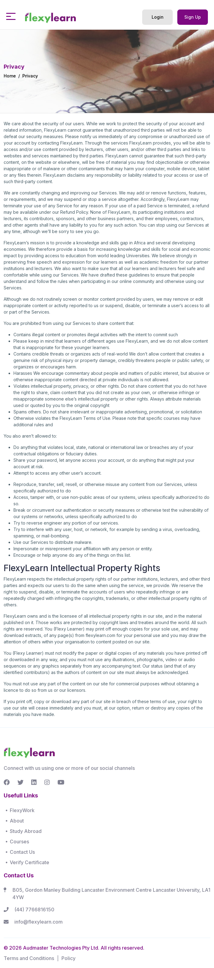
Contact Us (22, 852)
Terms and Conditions (29, 958)
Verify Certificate (29, 862)
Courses (19, 841)
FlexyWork (22, 810)
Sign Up (192, 17)
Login (158, 17)
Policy (68, 958)
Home (10, 75)
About (17, 821)
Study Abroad (26, 831)
